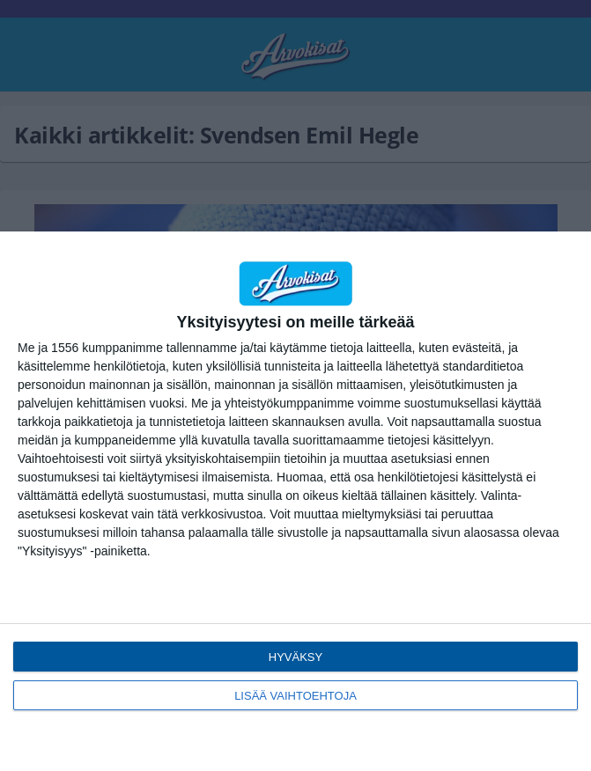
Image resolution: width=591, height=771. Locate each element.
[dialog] (295, 501)
